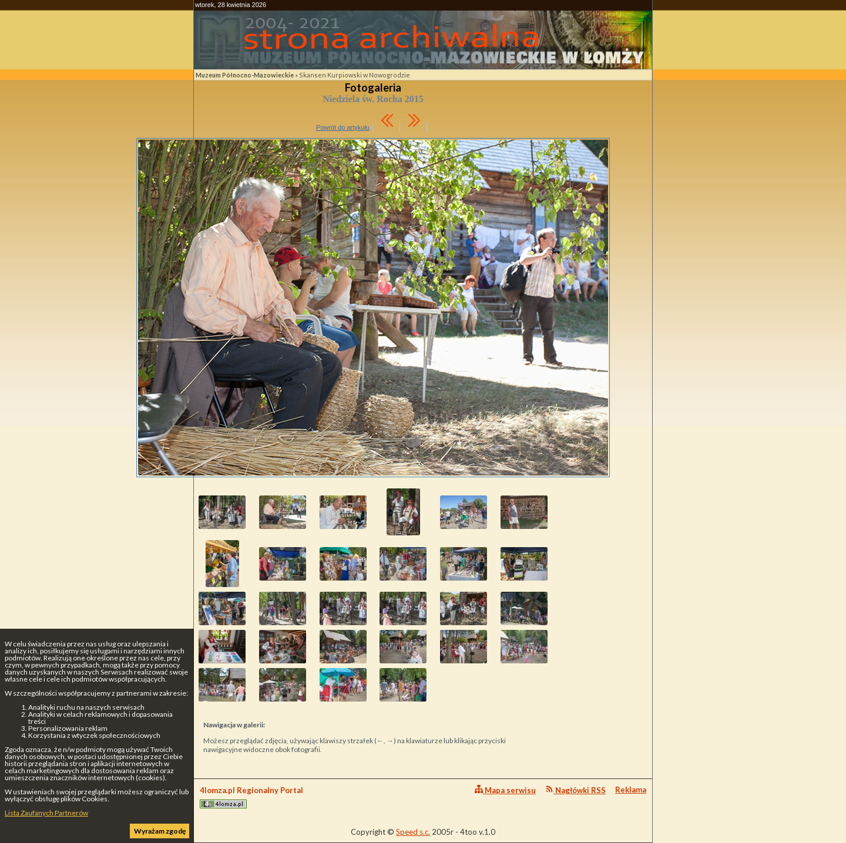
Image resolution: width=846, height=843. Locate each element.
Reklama (630, 789)
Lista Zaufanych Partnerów (46, 812)
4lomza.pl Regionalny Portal (251, 796)
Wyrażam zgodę (160, 831)
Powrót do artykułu (343, 127)
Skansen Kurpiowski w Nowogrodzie (354, 75)
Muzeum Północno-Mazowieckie (245, 75)
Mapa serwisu (505, 790)
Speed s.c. (413, 832)
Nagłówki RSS (575, 790)
